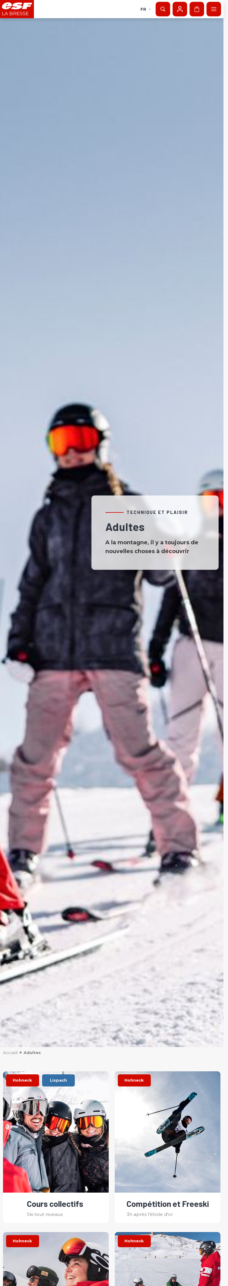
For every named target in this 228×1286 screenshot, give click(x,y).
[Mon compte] (180, 9)
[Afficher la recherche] (163, 9)
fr (145, 9)
